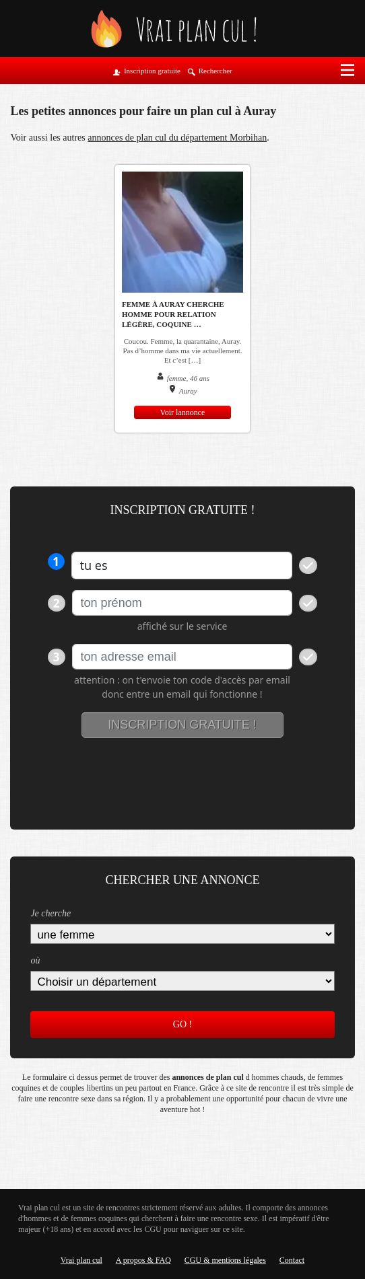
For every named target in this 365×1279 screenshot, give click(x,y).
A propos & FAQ (143, 1260)
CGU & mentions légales (225, 1260)
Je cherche (50, 913)
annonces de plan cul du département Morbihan (177, 138)
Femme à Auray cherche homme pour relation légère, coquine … (173, 314)
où (35, 960)
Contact (291, 1260)
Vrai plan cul (81, 1260)
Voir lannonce (182, 412)
